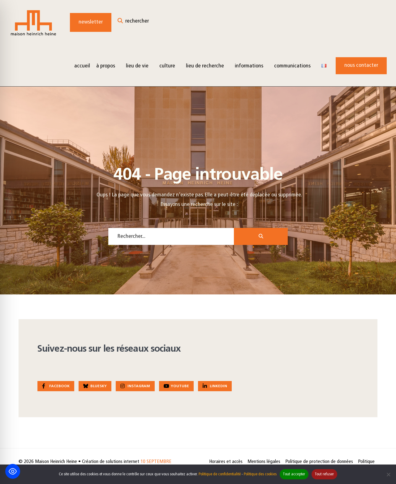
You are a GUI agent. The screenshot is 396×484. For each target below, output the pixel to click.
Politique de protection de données (319, 461)
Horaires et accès (226, 461)
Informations (249, 66)
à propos (105, 66)
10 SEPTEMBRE (155, 461)
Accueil (82, 66)
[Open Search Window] (133, 22)
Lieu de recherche (205, 66)
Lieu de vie (137, 66)
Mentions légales (264, 461)
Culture (167, 66)
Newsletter (91, 22)
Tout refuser (324, 474)
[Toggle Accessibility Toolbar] (13, 471)
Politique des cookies (260, 474)
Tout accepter (294, 474)
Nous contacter (361, 65)
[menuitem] (108, 66)
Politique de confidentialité (220, 474)
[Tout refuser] (388, 474)
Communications (292, 66)
